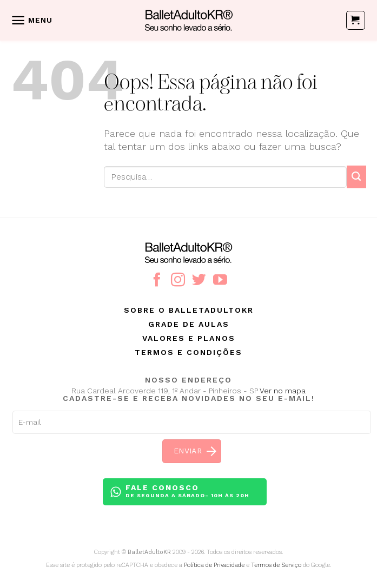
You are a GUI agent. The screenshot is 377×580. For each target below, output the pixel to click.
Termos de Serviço (276, 565)
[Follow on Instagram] (178, 280)
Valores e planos (188, 338)
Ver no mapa (283, 390)
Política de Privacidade (214, 565)
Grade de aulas (188, 324)
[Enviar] (356, 177)
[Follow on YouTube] (220, 280)
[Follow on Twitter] (199, 280)
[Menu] (31, 20)
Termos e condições (188, 352)
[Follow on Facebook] (157, 280)
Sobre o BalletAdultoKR (189, 310)
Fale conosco (187, 491)
